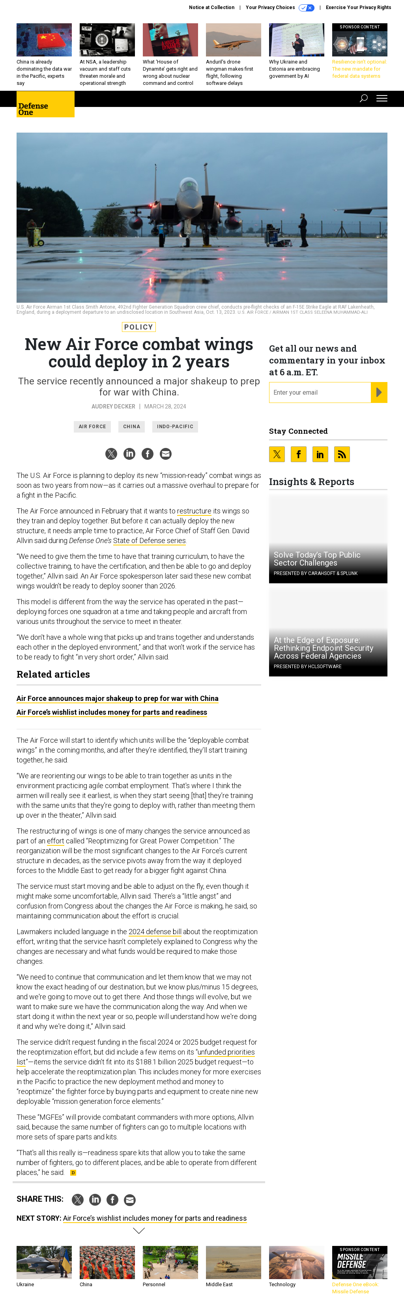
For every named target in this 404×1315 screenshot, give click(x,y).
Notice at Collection (211, 7)
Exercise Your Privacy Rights (358, 7)
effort (55, 841)
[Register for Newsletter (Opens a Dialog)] (379, 392)
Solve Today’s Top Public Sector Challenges (317, 559)
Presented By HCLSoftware (308, 666)
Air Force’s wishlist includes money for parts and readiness (112, 712)
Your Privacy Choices (280, 7)
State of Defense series (149, 540)
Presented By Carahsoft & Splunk (315, 573)
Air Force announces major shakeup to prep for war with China (118, 698)
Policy (138, 327)
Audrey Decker (113, 406)
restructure (194, 511)
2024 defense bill (155, 931)
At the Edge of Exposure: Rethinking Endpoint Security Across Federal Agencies (323, 648)
